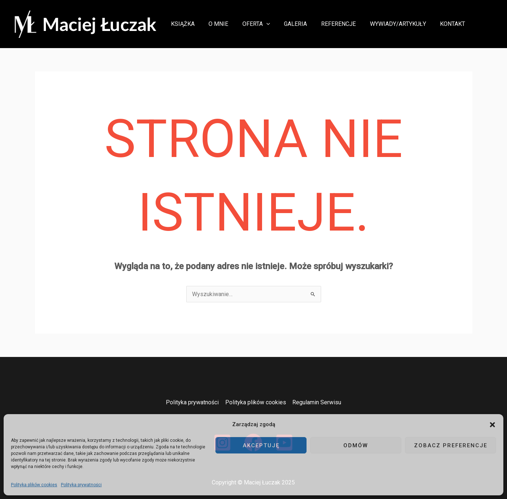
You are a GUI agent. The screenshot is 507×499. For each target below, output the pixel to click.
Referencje (344, 23)
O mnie (232, 23)
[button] (492, 424)
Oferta (267, 23)
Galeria (304, 23)
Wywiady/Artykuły (402, 23)
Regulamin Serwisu (316, 402)
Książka (198, 23)
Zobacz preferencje (450, 445)
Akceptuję (261, 445)
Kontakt (454, 23)
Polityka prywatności (81, 484)
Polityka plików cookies (34, 484)
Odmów (355, 445)
